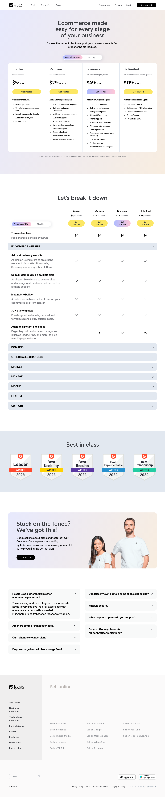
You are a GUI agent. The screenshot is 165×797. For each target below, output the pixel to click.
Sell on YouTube (131, 730)
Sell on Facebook (96, 723)
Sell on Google (94, 730)
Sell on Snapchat (132, 723)
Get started (146, 5)
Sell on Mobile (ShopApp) (136, 736)
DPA (88, 786)
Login (129, 5)
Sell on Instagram (59, 742)
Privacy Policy (77, 786)
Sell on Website (58, 730)
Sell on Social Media (60, 736)
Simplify (46, 5)
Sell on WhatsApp (96, 742)
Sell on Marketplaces (97, 736)
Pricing (118, 5)
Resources (104, 5)
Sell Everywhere (58, 723)
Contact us (25, 557)
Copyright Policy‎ (118, 786)
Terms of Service (100, 786)
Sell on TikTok (57, 748)
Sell (34, 5)
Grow (60, 5)
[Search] (39, 776)
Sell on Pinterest (95, 748)
